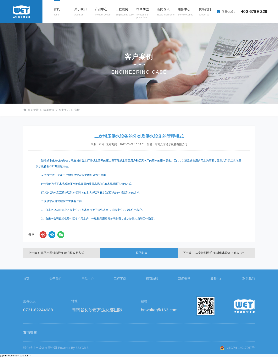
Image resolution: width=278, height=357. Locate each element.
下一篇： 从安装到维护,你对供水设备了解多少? (213, 252)
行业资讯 (64, 109)
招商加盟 (152, 278)
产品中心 (87, 278)
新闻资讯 (48, 109)
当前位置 (33, 109)
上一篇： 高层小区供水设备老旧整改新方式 (56, 252)
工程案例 (120, 278)
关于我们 (55, 278)
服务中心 (216, 278)
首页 (26, 278)
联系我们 (248, 278)
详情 (77, 109)
